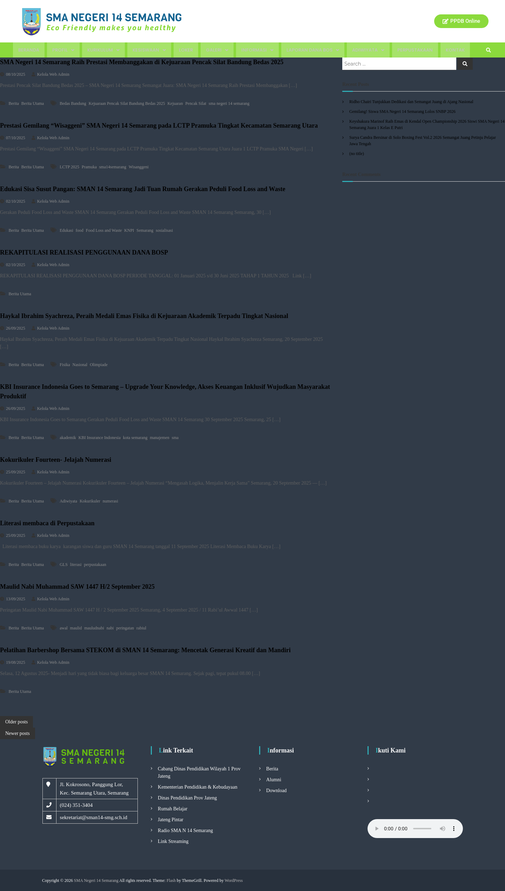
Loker (186, 50)
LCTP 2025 (69, 166)
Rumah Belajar (172, 808)
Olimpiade (99, 364)
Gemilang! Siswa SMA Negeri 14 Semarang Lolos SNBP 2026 (402, 111)
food (79, 230)
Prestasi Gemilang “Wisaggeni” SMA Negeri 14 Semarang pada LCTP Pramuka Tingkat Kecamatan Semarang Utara (159, 125)
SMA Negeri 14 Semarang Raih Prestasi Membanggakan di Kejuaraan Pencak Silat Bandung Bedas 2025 (141, 62)
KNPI (129, 230)
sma (175, 437)
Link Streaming (173, 841)
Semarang (144, 230)
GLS (64, 564)
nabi (110, 628)
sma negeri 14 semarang (229, 103)
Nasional (79, 364)
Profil (63, 50)
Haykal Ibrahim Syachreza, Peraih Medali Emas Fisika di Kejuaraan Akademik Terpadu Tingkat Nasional (144, 315)
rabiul (141, 628)
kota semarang (135, 437)
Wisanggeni (139, 166)
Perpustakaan (415, 50)
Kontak (455, 50)
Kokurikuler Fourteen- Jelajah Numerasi (55, 459)
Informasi (257, 50)
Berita (14, 103)
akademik (68, 437)
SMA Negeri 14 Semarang (96, 880)
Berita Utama (32, 103)
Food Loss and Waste (104, 230)
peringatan (125, 628)
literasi (76, 564)
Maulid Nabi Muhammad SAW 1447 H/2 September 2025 (77, 586)
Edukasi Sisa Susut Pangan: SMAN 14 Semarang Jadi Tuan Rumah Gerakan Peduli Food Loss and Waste (142, 189)
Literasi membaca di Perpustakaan (47, 523)
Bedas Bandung (73, 103)
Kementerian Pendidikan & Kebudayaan (197, 787)
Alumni (273, 779)
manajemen (159, 437)
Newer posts (17, 733)
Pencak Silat (195, 103)
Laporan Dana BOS (313, 50)
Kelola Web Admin (53, 74)
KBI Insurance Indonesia (100, 437)
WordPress (233, 880)
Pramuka (89, 166)
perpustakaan (95, 564)
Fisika (65, 364)
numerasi (110, 501)
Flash (171, 880)
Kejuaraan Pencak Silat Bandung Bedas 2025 (127, 103)
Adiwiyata (368, 50)
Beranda (28, 50)
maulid (76, 628)
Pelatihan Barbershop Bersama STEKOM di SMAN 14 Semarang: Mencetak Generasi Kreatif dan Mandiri (145, 650)
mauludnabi (94, 628)
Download (276, 790)
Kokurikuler (90, 501)
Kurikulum (103, 50)
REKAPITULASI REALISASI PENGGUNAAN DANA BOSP (84, 252)
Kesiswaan (149, 50)
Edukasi (66, 230)
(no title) (356, 153)
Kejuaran (175, 103)
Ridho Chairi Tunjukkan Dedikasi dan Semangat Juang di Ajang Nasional (411, 101)
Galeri (217, 50)
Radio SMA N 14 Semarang (185, 830)
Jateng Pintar (170, 819)
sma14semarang (112, 166)
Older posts (16, 721)
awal (64, 628)
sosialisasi (164, 230)
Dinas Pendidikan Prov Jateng (187, 798)
